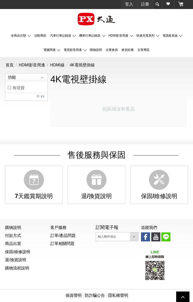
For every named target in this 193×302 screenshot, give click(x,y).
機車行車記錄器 (90, 35)
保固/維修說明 (17, 252)
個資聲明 (74, 295)
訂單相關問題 (62, 243)
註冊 (145, 4)
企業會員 (112, 50)
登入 (129, 4)
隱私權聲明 (118, 295)
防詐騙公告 (95, 295)
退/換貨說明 (15, 260)
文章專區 (143, 50)
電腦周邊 (49, 50)
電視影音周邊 (73, 50)
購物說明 (96, 50)
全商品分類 (19, 35)
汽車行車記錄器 (61, 35)
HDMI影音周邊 (119, 35)
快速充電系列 (145, 35)
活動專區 (40, 35)
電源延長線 (170, 35)
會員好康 (128, 50)
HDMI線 (57, 65)
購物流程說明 (17, 268)
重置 (42, 96)
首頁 (10, 65)
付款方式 (13, 235)
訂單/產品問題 (62, 235)
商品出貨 (13, 243)
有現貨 (16, 88)
